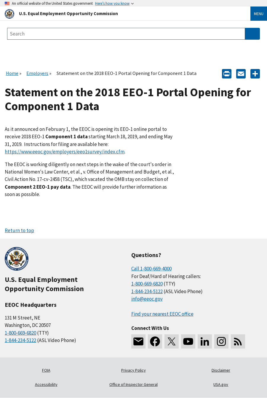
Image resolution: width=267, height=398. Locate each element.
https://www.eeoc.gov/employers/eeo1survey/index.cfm (64, 151)
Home (12, 73)
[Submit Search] (252, 34)
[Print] (227, 73)
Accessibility (46, 384)
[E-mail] (241, 73)
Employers (37, 73)
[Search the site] (126, 34)
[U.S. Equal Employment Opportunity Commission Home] (120, 13)
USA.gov (220, 384)
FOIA (46, 370)
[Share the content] (255, 73)
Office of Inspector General (133, 384)
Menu (258, 13)
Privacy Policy (133, 370)
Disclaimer (221, 370)
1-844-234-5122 (20, 340)
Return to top (19, 230)
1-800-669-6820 (20, 333)
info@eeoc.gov (147, 299)
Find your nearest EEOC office (162, 314)
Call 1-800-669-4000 (151, 268)
